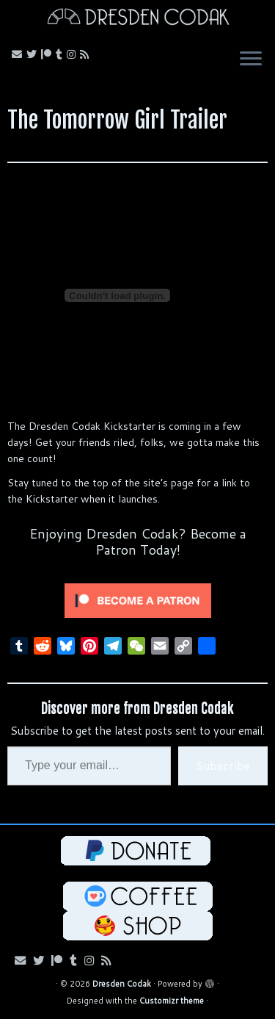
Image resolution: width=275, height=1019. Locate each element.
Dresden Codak (121, 984)
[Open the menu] (251, 60)
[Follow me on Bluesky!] (33, 54)
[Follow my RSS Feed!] (86, 54)
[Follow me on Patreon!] (48, 54)
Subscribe (223, 765)
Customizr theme (171, 1001)
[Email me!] (19, 54)
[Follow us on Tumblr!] (61, 54)
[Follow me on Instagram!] (73, 54)
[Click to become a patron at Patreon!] (138, 599)
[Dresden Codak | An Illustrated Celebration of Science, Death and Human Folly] (137, 18)
